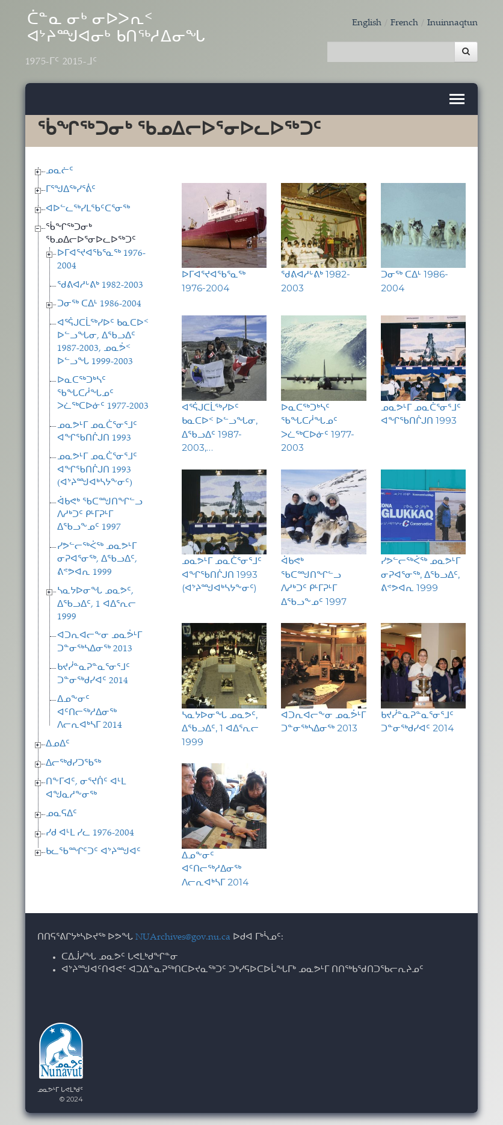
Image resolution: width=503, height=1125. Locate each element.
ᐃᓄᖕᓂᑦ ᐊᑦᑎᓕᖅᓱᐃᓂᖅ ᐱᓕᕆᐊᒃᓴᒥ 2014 (89, 712)
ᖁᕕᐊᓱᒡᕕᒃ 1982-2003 (100, 285)
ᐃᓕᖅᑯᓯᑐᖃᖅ (73, 763)
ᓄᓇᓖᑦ (59, 171)
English (366, 23)
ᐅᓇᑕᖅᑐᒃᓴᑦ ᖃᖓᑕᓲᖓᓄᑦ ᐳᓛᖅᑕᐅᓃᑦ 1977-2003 (103, 393)
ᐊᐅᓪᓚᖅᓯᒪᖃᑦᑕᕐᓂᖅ (88, 209)
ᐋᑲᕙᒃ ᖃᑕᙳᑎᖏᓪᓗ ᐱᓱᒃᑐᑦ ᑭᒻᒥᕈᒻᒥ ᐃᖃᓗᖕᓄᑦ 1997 (100, 515)
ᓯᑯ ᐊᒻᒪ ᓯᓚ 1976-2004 (90, 833)
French (404, 23)
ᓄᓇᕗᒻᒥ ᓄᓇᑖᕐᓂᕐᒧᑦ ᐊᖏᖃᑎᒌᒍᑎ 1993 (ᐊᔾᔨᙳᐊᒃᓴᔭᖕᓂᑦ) (97, 470)
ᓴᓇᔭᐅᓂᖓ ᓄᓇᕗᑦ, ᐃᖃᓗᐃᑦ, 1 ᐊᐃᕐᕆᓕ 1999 (96, 604)
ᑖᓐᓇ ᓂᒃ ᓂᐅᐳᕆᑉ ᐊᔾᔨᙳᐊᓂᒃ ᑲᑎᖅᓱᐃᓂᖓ (115, 40)
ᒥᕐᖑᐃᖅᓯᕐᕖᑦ (71, 189)
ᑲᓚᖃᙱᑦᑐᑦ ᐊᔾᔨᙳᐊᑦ (93, 852)
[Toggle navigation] (457, 99)
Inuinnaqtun (452, 23)
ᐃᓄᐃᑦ (58, 744)
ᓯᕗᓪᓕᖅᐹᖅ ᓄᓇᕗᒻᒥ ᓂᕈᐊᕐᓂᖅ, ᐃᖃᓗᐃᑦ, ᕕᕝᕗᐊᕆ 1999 (97, 559)
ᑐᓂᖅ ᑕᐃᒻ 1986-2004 (99, 304)
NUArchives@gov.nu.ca (182, 937)
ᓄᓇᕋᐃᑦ (61, 814)
